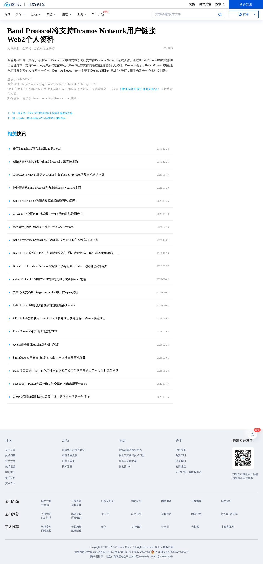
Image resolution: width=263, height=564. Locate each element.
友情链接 (181, 466)
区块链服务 (107, 501)
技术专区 (10, 483)
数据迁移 (76, 530)
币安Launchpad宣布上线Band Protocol (37, 148)
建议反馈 (205, 4)
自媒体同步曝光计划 (73, 449)
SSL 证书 (46, 517)
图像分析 (196, 513)
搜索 (220, 14)
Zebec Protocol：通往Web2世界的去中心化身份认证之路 (49, 279)
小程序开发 (227, 526)
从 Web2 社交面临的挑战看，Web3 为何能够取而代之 (48, 213)
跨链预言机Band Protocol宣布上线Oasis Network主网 (47, 187)
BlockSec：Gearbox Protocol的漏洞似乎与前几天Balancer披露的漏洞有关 (60, 266)
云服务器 (76, 501)
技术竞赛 (67, 466)
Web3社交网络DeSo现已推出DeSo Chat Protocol (43, 227)
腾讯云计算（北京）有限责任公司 (109, 556)
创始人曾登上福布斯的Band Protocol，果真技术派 (45, 161)
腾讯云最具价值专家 (130, 449)
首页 (7, 14)
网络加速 (166, 501)
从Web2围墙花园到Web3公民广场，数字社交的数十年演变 (51, 396)
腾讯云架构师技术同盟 (131, 455)
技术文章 (10, 449)
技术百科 (10, 477)
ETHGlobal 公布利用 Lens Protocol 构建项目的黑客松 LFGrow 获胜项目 (59, 318)
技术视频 (10, 466)
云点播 (165, 526)
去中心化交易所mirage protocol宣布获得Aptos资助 (45, 292)
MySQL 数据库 (229, 513)
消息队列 (136, 501)
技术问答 (10, 455)
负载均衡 (76, 526)
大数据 (195, 526)
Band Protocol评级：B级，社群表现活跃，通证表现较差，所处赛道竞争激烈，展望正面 (66, 253)
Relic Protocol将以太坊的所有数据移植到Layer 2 (44, 305)
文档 (192, 4)
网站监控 (46, 530)
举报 (168, 48)
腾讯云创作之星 (128, 460)
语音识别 (76, 517)
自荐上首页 (68, 460)
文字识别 (136, 526)
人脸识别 (46, 513)
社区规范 (181, 449)
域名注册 (46, 501)
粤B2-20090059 (142, 551)
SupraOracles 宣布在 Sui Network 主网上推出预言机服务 (49, 357)
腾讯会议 (76, 513)
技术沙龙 (10, 460)
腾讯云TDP (125, 466)
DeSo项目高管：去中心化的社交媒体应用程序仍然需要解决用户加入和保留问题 (66, 370)
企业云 (105, 513)
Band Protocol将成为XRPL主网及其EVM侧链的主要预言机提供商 (55, 240)
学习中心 (10, 472)
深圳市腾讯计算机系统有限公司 (92, 551)
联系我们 (181, 460)
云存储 (45, 504)
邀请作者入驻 (69, 455)
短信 (103, 526)
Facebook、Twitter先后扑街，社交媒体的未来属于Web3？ (50, 383)
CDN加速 (136, 513)
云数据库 (196, 501)
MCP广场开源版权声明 (188, 472)
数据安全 (46, 526)
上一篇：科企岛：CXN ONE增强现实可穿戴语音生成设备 (40, 113)
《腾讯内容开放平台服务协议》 (139, 89)
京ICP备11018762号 (162, 556)
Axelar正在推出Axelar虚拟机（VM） (37, 344)
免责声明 (181, 455)
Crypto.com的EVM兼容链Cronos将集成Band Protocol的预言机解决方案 (59, 174)
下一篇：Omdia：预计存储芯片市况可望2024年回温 (36, 118)
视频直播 (76, 504)
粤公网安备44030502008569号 (172, 551)
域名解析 (226, 501)
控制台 (219, 4)
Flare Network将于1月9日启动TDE (35, 331)
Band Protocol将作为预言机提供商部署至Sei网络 (44, 200)
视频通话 (166, 513)
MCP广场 (98, 14)
